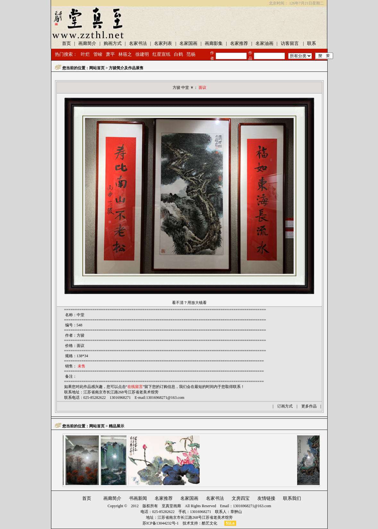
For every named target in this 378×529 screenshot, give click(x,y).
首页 (66, 43)
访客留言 (290, 43)
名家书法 (138, 43)
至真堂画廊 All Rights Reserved (189, 506)
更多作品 (309, 406)
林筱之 (125, 54)
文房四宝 (241, 498)
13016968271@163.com (165, 397)
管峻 (97, 54)
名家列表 (163, 43)
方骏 (80, 335)
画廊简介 (87, 43)
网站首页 (97, 68)
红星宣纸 (161, 54)
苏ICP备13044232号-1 (160, 523)
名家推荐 (239, 43)
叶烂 (85, 54)
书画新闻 (138, 498)
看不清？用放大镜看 (189, 302)
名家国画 (188, 43)
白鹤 (178, 54)
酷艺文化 (209, 523)
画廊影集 (214, 43)
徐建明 (142, 54)
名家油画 (264, 43)
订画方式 (285, 406)
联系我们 (292, 498)
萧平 (110, 54)
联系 (311, 43)
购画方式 (113, 43)
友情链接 (266, 498)
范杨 (190, 54)
